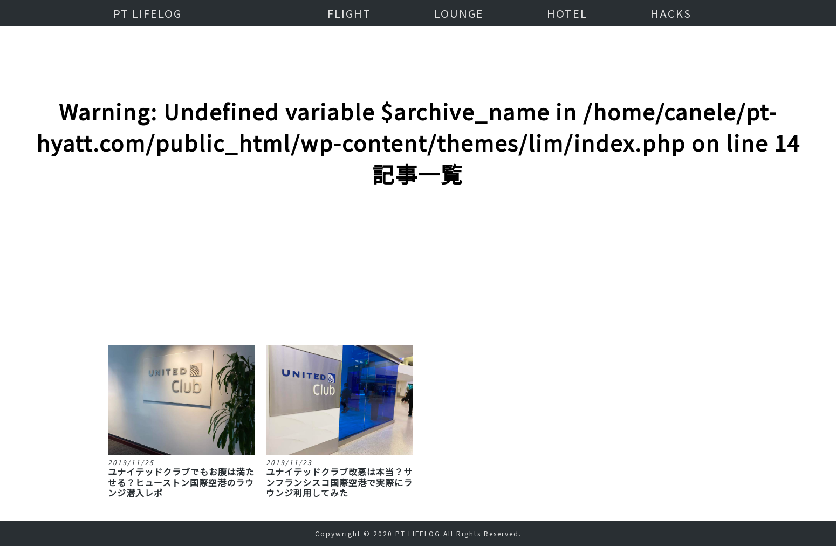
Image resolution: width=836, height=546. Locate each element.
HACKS (670, 13)
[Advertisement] (418, 215)
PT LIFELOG (147, 13)
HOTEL (567, 13)
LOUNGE (459, 13)
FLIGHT (349, 13)
